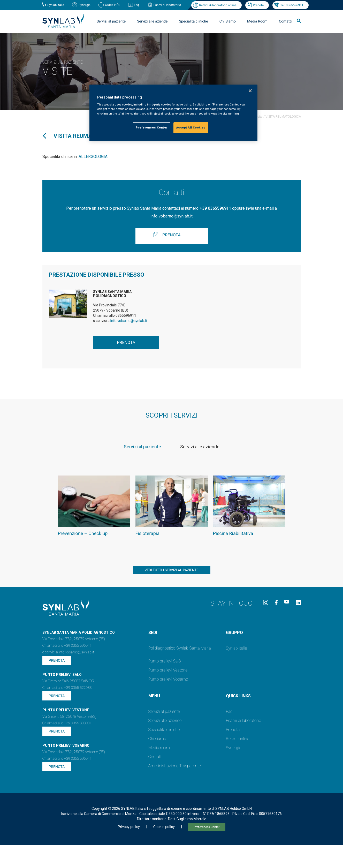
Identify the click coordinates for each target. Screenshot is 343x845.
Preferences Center (206, 827)
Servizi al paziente (111, 21)
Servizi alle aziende (152, 21)
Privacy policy (129, 827)
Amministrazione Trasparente (174, 765)
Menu (154, 695)
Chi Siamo (227, 21)
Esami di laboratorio (167, 5)
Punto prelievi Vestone (168, 670)
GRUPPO (234, 632)
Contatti (285, 21)
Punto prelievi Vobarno (168, 679)
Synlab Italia (56, 5)
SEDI (152, 632)
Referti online (237, 738)
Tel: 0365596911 (291, 5)
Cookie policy (164, 827)
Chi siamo (157, 738)
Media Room (257, 21)
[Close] (250, 90)
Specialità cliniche (193, 21)
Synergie (84, 5)
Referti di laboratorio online (217, 5)
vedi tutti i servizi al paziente (172, 570)
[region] (173, 113)
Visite (259, 116)
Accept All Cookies (190, 127)
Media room (159, 747)
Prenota (258, 5)
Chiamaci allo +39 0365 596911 (67, 646)
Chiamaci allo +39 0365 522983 (67, 688)
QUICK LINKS (238, 695)
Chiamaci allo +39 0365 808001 (67, 723)
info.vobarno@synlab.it (171, 216)
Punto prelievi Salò (164, 661)
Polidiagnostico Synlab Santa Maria (179, 648)
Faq (136, 5)
